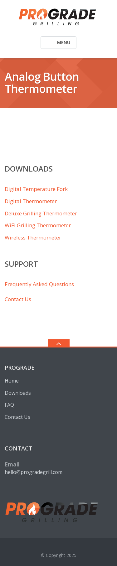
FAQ (9, 404)
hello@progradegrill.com (33, 472)
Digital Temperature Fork (36, 189)
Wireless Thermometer (33, 237)
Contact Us (18, 299)
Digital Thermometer (31, 201)
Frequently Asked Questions (39, 284)
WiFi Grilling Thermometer (38, 225)
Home (12, 380)
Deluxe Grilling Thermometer (41, 213)
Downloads (18, 392)
